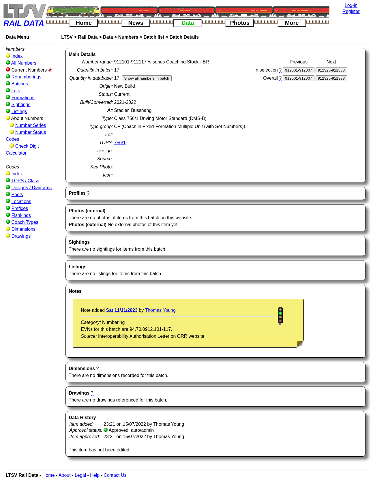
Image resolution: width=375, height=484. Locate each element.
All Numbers (23, 63)
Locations (21, 201)
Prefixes (19, 208)
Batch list (153, 37)
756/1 (120, 142)
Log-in (351, 5)
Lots (15, 90)
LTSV (67, 37)
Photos (240, 23)
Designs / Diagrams (31, 187)
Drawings (21, 236)
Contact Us (115, 475)
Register (351, 11)
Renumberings (26, 76)
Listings (19, 111)
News (135, 23)
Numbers (128, 37)
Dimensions (23, 229)
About (65, 475)
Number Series (30, 125)
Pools (17, 194)
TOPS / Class (25, 180)
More (292, 23)
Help (95, 475)
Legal (80, 475)
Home (84, 23)
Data (187, 23)
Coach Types (24, 222)
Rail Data (87, 37)
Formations (22, 97)
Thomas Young (160, 310)
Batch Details (184, 37)
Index (16, 56)
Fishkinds (21, 215)
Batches (19, 83)
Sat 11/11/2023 (121, 310)
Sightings (20, 104)
